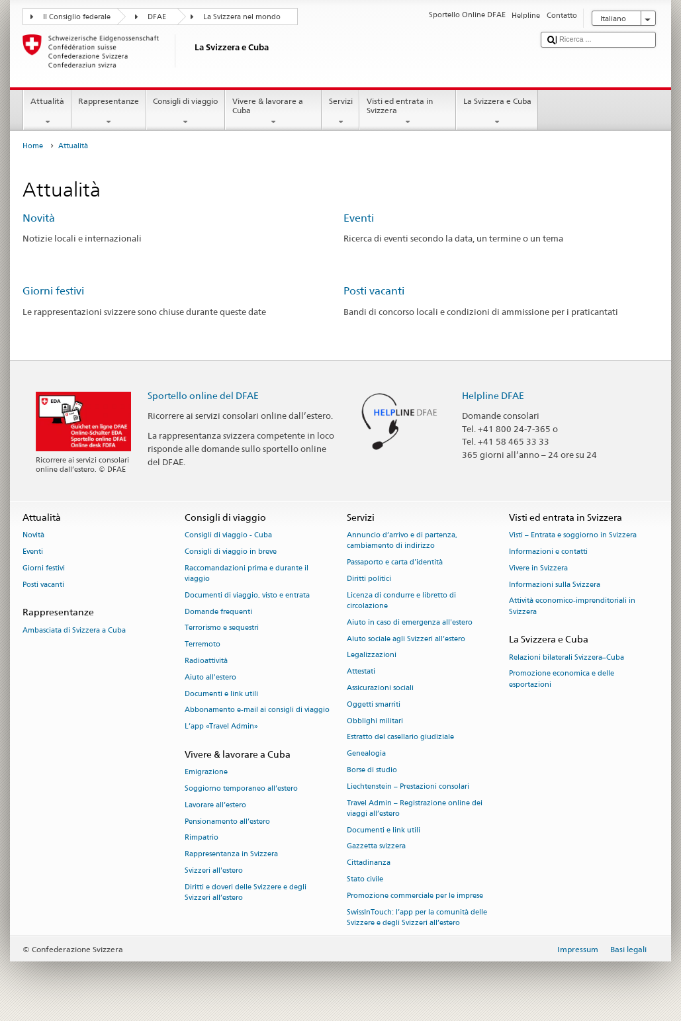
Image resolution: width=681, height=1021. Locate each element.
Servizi (340, 112)
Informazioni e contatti (548, 551)
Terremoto (202, 645)
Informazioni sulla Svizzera (554, 584)
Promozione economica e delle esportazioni (561, 679)
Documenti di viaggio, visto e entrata (247, 595)
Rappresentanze (109, 112)
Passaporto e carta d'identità (395, 562)
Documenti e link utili (221, 693)
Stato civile (365, 879)
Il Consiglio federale (77, 17)
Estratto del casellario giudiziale (400, 737)
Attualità (47, 112)
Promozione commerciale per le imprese (415, 895)
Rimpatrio (201, 838)
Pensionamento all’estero (227, 821)
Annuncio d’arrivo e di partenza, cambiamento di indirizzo (402, 540)
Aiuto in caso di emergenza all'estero (410, 622)
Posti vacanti (373, 291)
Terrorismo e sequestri (222, 628)
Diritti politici (369, 578)
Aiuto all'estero (210, 677)
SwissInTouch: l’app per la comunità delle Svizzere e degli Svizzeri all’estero (417, 917)
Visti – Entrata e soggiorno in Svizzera (573, 535)
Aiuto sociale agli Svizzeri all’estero (406, 639)
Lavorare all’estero (215, 805)
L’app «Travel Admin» (221, 727)
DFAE (157, 17)
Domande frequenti (218, 611)
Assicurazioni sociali (380, 688)
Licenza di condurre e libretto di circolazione (401, 600)
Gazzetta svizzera (376, 846)
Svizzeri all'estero (214, 870)
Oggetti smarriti (373, 704)
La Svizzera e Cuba (497, 112)
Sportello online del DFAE (203, 395)
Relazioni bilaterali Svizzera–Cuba (566, 657)
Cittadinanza (368, 863)
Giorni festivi (53, 291)
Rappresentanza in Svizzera (231, 854)
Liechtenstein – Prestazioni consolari (408, 786)
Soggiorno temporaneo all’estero (241, 788)
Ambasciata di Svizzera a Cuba (74, 630)
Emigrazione (206, 772)
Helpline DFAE (493, 395)
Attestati (361, 672)
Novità (39, 218)
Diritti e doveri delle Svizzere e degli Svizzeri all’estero (245, 892)
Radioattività (206, 660)
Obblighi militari (375, 721)
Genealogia (366, 754)
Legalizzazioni (371, 655)
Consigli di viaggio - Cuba (228, 535)
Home (33, 146)
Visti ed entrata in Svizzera (407, 112)
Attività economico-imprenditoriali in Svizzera (572, 606)
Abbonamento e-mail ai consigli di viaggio (257, 710)
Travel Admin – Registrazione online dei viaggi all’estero (414, 808)
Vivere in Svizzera (538, 568)
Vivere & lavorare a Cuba (273, 112)
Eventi (358, 218)
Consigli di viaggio (185, 112)
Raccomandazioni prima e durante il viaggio (246, 573)
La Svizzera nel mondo (242, 17)
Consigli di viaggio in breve (231, 551)
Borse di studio (372, 770)
